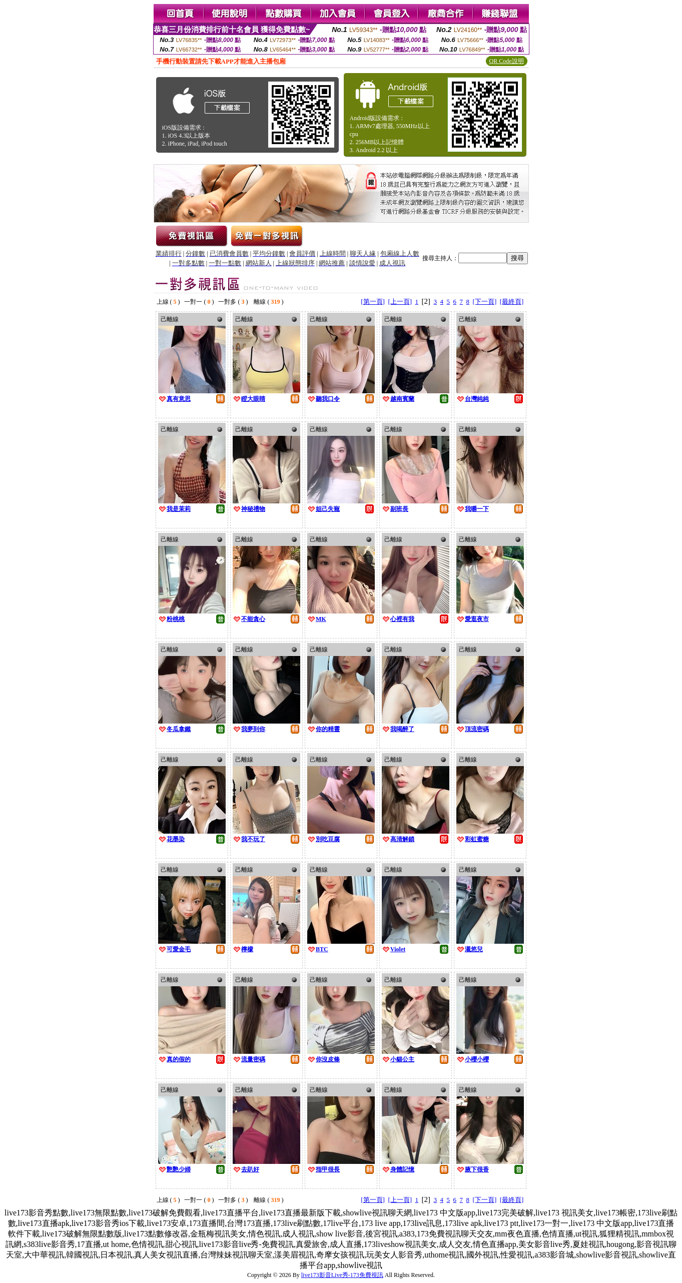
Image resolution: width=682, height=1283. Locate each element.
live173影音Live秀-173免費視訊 (342, 1274)
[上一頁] (400, 301)
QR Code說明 (506, 61)
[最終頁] (512, 301)
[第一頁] (373, 301)
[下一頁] (485, 301)
